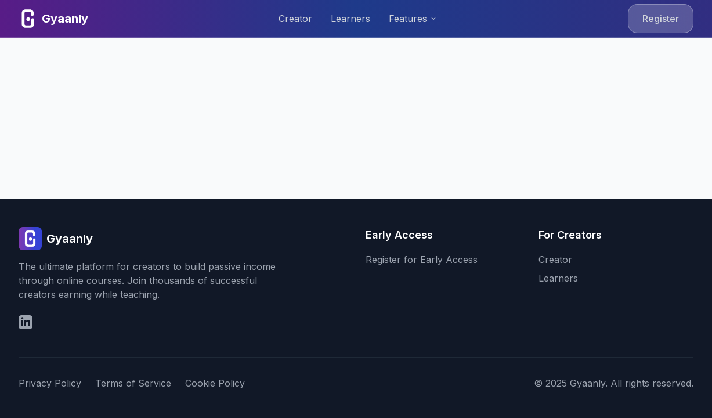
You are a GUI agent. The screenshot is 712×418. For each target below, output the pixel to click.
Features (413, 18)
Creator (295, 18)
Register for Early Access (422, 259)
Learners (350, 18)
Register (660, 18)
